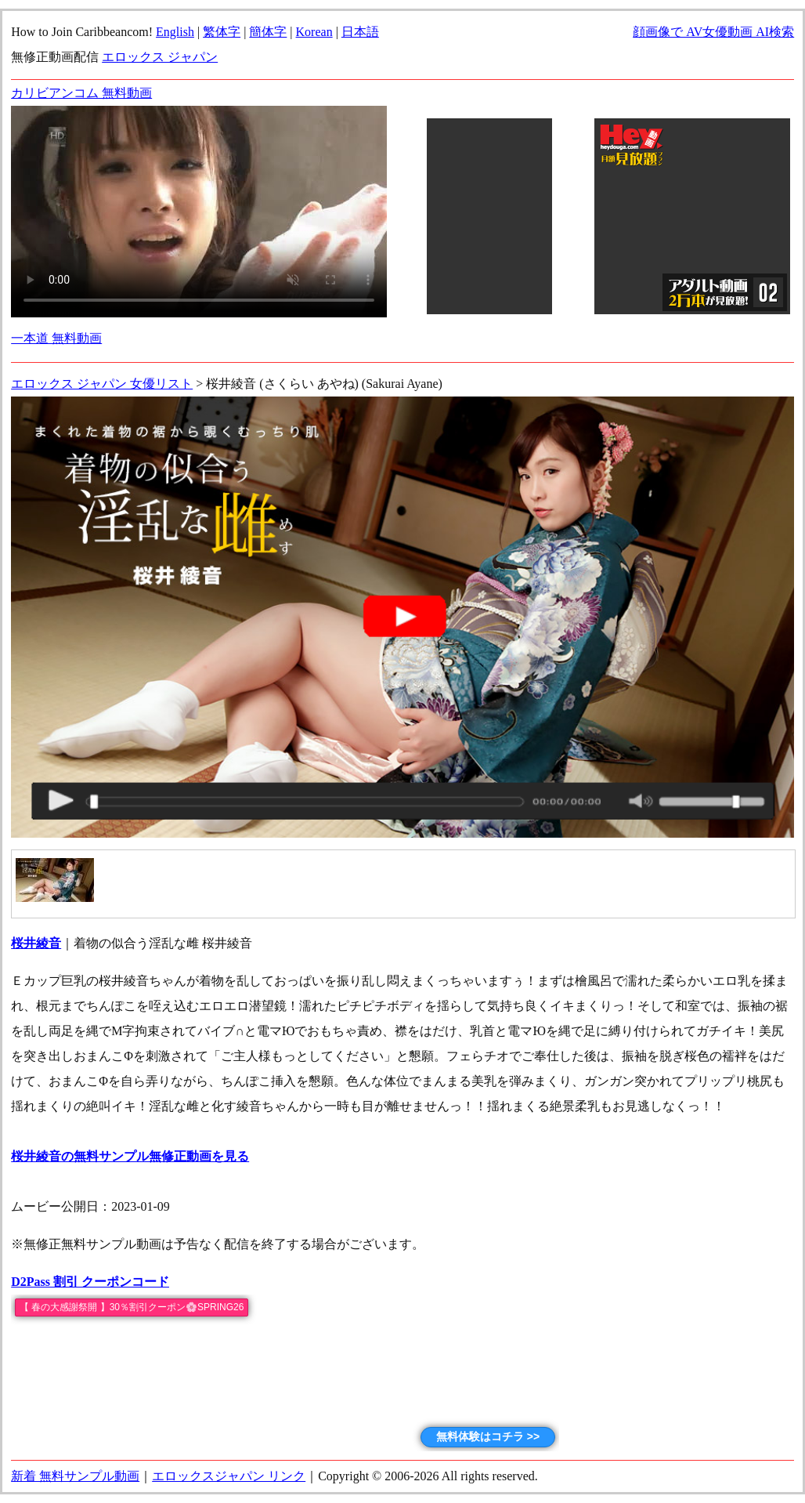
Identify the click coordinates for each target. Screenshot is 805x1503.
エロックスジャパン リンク (228, 1476)
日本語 (360, 31)
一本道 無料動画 (56, 338)
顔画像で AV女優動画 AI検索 (713, 31)
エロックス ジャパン (160, 56)
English (175, 31)
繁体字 (221, 31)
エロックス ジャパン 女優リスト (102, 383)
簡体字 (268, 31)
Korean (314, 31)
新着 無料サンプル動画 (75, 1476)
